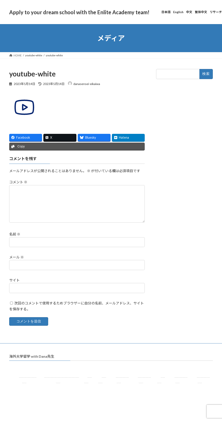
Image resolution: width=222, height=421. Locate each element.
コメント (18, 182)
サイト (14, 287)
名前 (14, 241)
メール (16, 264)
